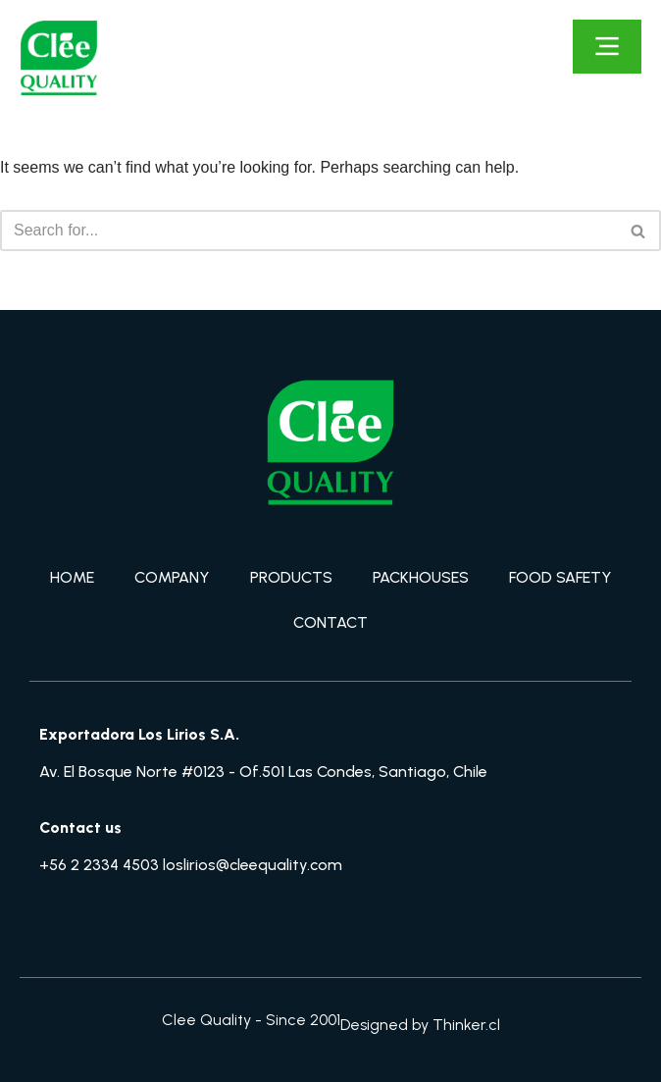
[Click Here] (607, 47)
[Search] (308, 230)
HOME (72, 577)
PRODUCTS (291, 577)
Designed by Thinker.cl (420, 1024)
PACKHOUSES (421, 577)
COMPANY (171, 577)
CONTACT (330, 622)
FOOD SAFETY (560, 577)
